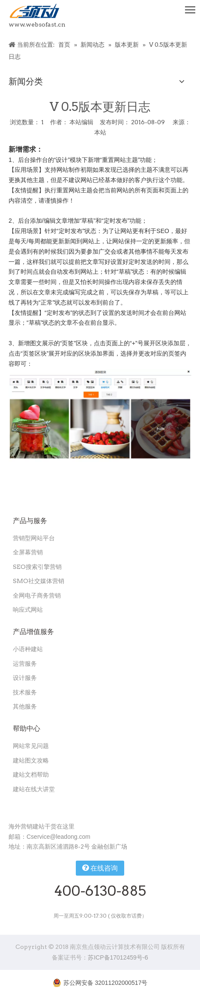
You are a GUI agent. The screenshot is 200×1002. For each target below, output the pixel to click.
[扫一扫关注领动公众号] (42, 806)
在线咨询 (100, 868)
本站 (100, 132)
